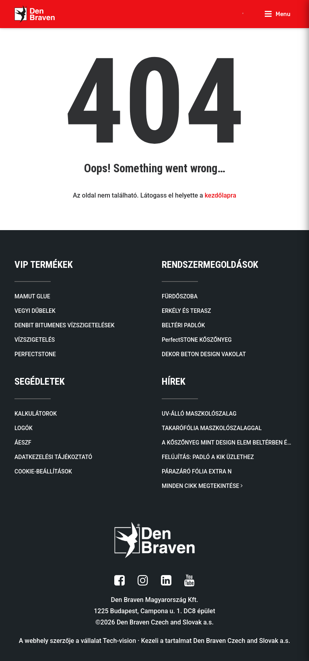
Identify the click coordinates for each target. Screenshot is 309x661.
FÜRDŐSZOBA (180, 296)
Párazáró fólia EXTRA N (197, 471)
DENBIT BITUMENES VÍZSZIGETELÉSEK (64, 325)
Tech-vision (119, 641)
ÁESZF (22, 442)
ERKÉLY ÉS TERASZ (186, 311)
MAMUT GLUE (32, 296)
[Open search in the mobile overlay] (247, 14)
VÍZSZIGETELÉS (34, 340)
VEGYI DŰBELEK (35, 311)
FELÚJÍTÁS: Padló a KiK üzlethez (208, 457)
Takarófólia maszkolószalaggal (212, 428)
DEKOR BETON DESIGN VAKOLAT (204, 354)
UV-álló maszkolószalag (199, 413)
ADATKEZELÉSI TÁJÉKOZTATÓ (53, 457)
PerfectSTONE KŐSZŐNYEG (197, 340)
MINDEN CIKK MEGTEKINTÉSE (202, 486)
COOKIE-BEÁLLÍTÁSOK (43, 471)
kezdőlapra (220, 195)
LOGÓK (23, 428)
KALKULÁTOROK (35, 413)
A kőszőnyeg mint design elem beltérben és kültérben (228, 442)
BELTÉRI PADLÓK (183, 325)
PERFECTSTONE (35, 354)
